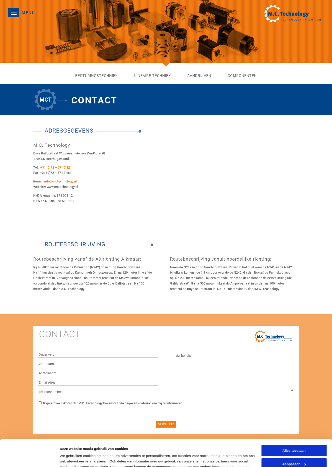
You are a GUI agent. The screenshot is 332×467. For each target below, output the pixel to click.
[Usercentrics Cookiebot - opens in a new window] (29, 458)
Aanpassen (294, 437)
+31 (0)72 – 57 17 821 (56, 167)
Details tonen (70, 458)
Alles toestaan (294, 424)
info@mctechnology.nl (60, 181)
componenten (242, 76)
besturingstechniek (96, 76)
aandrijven (199, 76)
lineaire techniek (152, 76)
